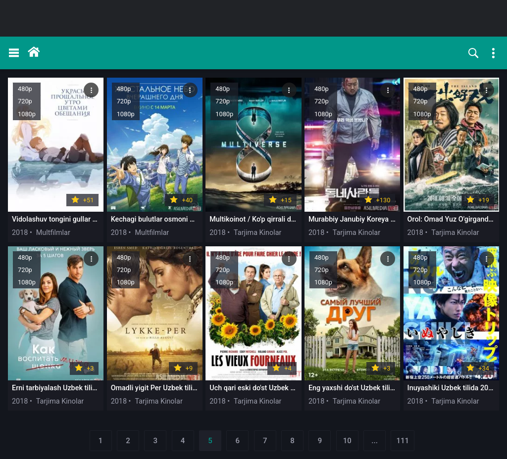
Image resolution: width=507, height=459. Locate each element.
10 (347, 440)
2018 (20, 233)
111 (402, 440)
